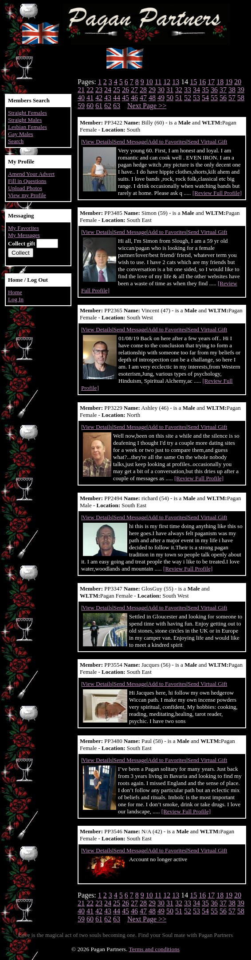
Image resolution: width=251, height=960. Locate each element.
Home (15, 292)
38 (231, 89)
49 (161, 97)
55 (214, 97)
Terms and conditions (154, 949)
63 (116, 105)
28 (143, 89)
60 (90, 105)
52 (187, 97)
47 (143, 97)
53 (196, 97)
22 (90, 89)
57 (231, 97)
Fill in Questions (27, 181)
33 (187, 89)
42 (98, 97)
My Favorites (23, 228)
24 (107, 89)
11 (158, 82)
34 (196, 89)
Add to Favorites (167, 141)
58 (240, 97)
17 (211, 82)
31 (169, 89)
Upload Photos (25, 188)
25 (116, 89)
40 (81, 97)
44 (116, 97)
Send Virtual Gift (207, 141)
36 (214, 89)
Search (16, 141)
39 (240, 89)
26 (125, 89)
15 (193, 82)
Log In (16, 299)
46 (134, 97)
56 (223, 97)
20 (237, 82)
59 (81, 105)
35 (205, 89)
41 (90, 97)
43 (107, 97)
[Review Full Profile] (217, 193)
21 (81, 89)
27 (134, 89)
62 (107, 105)
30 (161, 89)
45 (125, 97)
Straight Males (25, 120)
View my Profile (27, 195)
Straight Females (27, 112)
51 (178, 97)
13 (175, 82)
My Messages (24, 235)
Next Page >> (146, 105)
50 (169, 97)
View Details (97, 141)
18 (220, 82)
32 (178, 89)
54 (205, 97)
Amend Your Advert (31, 174)
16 (202, 82)
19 (228, 82)
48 (152, 97)
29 (152, 89)
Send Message (130, 141)
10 (149, 82)
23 (98, 89)
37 (223, 89)
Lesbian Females (27, 127)
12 (166, 82)
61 (98, 105)
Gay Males (20, 134)
